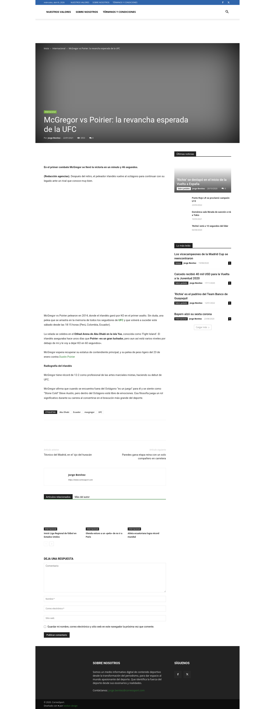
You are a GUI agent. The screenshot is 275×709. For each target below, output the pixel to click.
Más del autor (82, 497)
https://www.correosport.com (80, 480)
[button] (227, 12)
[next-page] (51, 544)
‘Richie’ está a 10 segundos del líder (210, 226)
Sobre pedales (184, 188)
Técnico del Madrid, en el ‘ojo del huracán (68, 454)
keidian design (70, 705)
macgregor (90, 412)
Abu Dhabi (64, 412)
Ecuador (77, 412)
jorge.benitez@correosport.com (126, 690)
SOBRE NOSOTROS (101, 2)
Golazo (178, 263)
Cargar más (203, 327)
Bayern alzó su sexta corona (193, 314)
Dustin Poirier (67, 356)
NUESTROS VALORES (80, 2)
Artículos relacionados (58, 497)
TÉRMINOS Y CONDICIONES (125, 2)
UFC (100, 412)
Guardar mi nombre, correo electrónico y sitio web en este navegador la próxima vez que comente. (101, 626)
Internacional (58, 48)
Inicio (46, 48)
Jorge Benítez (54, 138)
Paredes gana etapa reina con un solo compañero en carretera (144, 456)
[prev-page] (46, 544)
